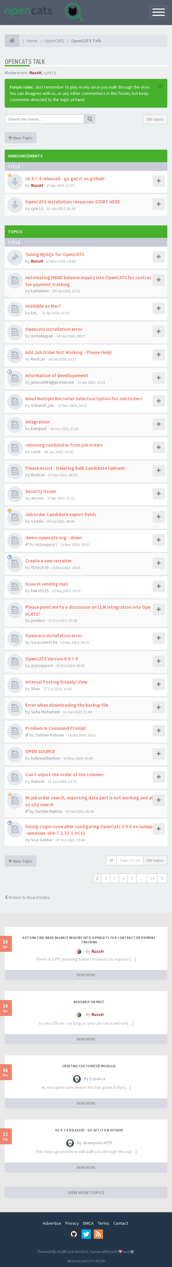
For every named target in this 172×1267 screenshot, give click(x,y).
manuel (37, 781)
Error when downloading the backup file (66, 705)
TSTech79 (39, 567)
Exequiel (39, 428)
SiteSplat (81, 1251)
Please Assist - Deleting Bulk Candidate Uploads (75, 468)
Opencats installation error (53, 329)
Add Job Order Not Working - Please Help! (68, 352)
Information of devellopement (56, 375)
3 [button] (114, 878)
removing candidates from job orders (64, 445)
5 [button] (132, 878)
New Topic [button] (20, 138)
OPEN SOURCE (40, 751)
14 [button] (152, 878)
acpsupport (46, 544)
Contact (120, 1223)
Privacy (72, 1223)
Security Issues (40, 491)
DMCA (88, 1223)
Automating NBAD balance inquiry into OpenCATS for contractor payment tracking (88, 940)
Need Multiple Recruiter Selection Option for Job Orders (83, 399)
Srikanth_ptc (43, 405)
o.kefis (37, 521)
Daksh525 (40, 590)
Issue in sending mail (46, 584)
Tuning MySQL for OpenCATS (54, 254)
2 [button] (106, 878)
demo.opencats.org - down (53, 538)
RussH (35, 72)
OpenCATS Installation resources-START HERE (72, 202)
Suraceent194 (44, 642)
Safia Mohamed (45, 712)
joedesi (38, 620)
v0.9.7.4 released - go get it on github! (65, 179)
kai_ (34, 312)
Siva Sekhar (42, 840)
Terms (103, 1223)
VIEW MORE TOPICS (86, 1192)
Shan (35, 688)
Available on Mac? (43, 306)
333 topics (155, 119)
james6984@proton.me (52, 382)
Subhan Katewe (49, 735)
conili (36, 451)
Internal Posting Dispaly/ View (56, 682)
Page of (130, 860)
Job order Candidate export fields (60, 514)
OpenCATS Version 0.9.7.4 (51, 659)
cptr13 (50, 72)
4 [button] (123, 878)
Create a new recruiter (48, 561)
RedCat (38, 359)
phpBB (61, 1251)
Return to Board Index (27, 897)
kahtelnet (40, 291)
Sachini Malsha (48, 811)
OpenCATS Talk (25, 61)
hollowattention (45, 758)
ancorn (37, 498)
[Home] (12, 40)
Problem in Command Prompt (55, 728)
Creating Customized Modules (89, 1066)
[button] (162, 878)
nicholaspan (42, 336)
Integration (37, 422)
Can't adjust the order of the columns (64, 774)
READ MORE (86, 974)
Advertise (52, 1223)
